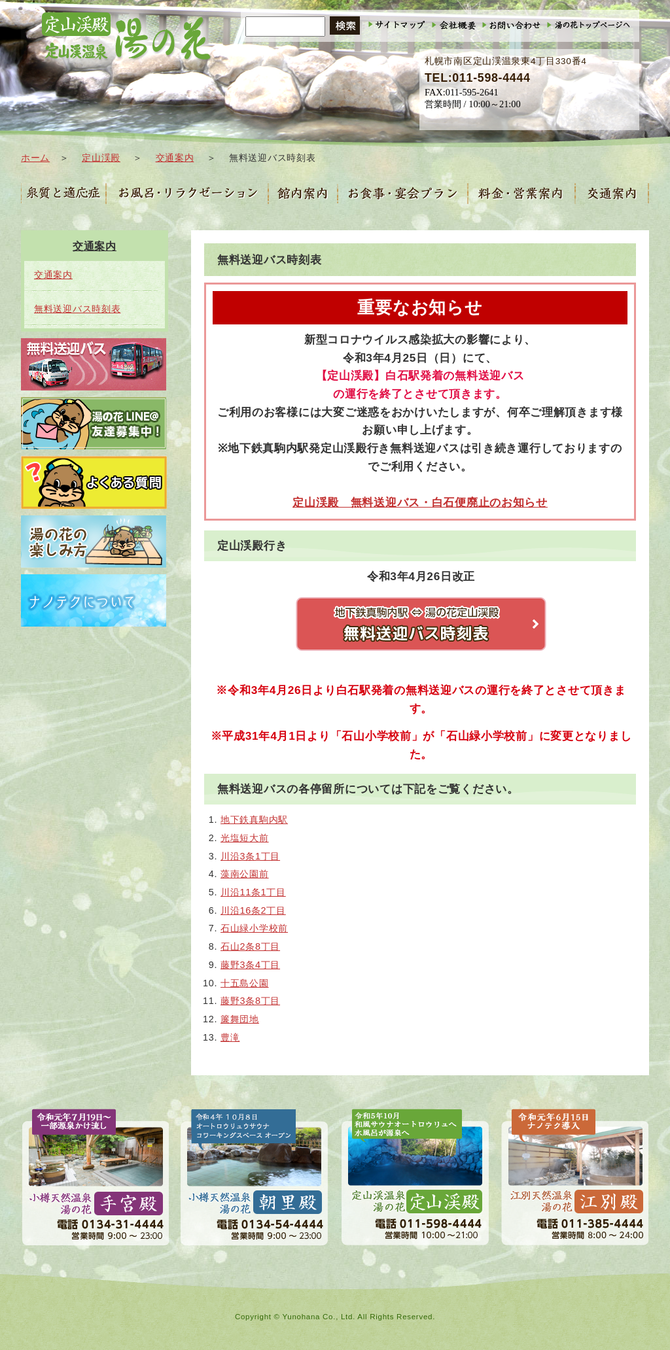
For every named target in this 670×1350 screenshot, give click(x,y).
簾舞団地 (239, 1019)
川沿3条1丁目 (250, 856)
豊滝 (229, 1037)
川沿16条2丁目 (253, 910)
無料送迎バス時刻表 (77, 308)
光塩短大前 (244, 838)
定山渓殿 (101, 157)
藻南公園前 (244, 874)
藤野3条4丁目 (250, 965)
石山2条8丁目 (250, 946)
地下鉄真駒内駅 (254, 819)
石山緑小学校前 (254, 928)
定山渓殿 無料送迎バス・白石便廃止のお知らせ (420, 502)
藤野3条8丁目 (250, 1000)
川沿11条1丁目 (253, 892)
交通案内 (175, 157)
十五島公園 (244, 983)
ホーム (35, 157)
